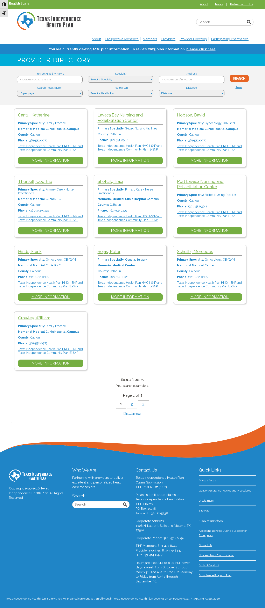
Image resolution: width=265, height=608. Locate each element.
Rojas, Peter (110, 251)
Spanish (26, 3)
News (219, 4)
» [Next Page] (143, 404)
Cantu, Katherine (34, 115)
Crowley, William (35, 317)
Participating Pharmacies (230, 39)
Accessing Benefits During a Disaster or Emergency (223, 533)
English (14, 3)
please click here (201, 49)
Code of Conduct (209, 565)
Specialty (120, 73)
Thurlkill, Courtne (36, 181)
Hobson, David (193, 115)
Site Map (204, 510)
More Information (51, 160)
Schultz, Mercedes (197, 251)
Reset (239, 87)
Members (150, 39)
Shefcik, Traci (111, 181)
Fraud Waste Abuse (211, 520)
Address (192, 73)
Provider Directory (193, 39)
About (204, 4)
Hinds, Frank (30, 251)
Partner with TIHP (241, 4)
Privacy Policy (207, 480)
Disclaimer (132, 413)
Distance (191, 87)
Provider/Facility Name (49, 73)
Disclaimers (206, 500)
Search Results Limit (49, 87)
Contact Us (205, 545)
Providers (168, 39)
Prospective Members (122, 39)
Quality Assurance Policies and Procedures (225, 490)
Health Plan (121, 87)
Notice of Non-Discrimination (216, 555)
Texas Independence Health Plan (49, 21)
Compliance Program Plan (215, 575)
